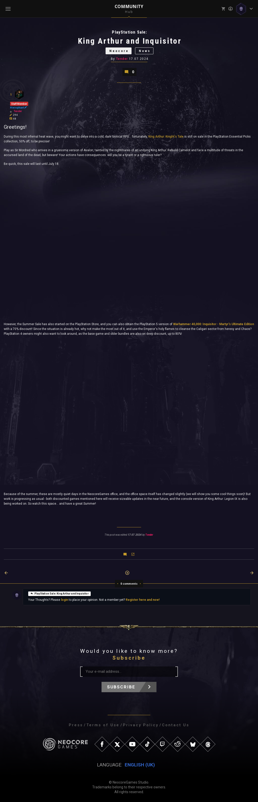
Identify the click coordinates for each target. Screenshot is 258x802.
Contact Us (175, 725)
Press (76, 725)
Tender (122, 59)
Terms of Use (102, 725)
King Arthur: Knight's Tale (165, 136)
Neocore (119, 51)
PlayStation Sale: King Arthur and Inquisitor (59, 593)
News (145, 51)
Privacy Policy (140, 725)
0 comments (129, 583)
